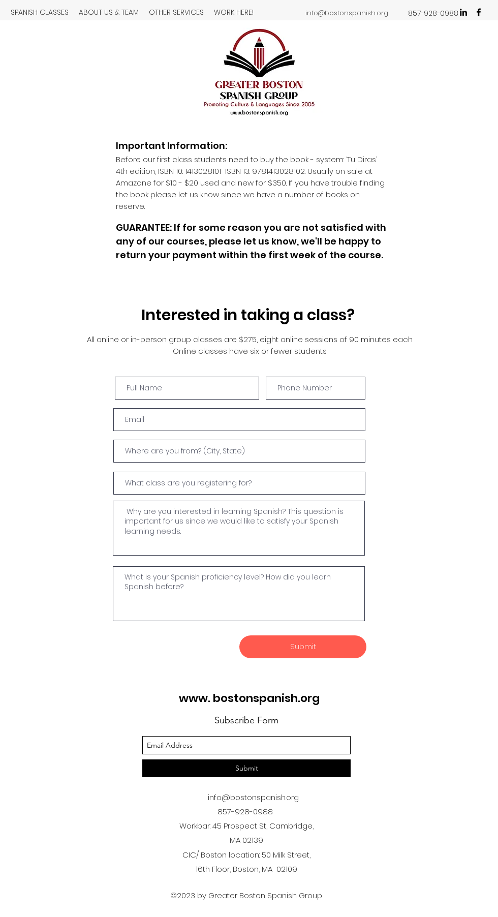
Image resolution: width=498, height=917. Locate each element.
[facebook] (479, 12)
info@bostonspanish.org (346, 13)
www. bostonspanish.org (249, 698)
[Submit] (302, 646)
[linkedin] (463, 12)
